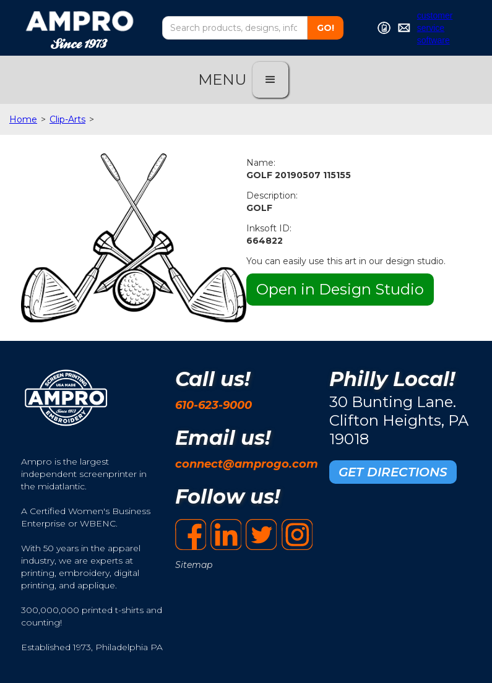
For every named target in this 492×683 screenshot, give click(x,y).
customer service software (435, 28)
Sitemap (193, 564)
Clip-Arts (67, 119)
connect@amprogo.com (246, 464)
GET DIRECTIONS (393, 472)
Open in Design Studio (340, 289)
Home (23, 119)
